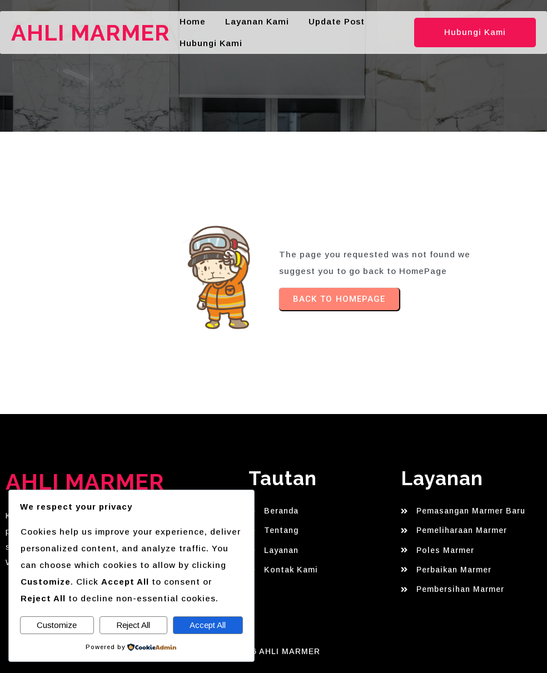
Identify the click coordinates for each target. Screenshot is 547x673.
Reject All (133, 625)
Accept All (208, 625)
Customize (57, 625)
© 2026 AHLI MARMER (273, 651)
